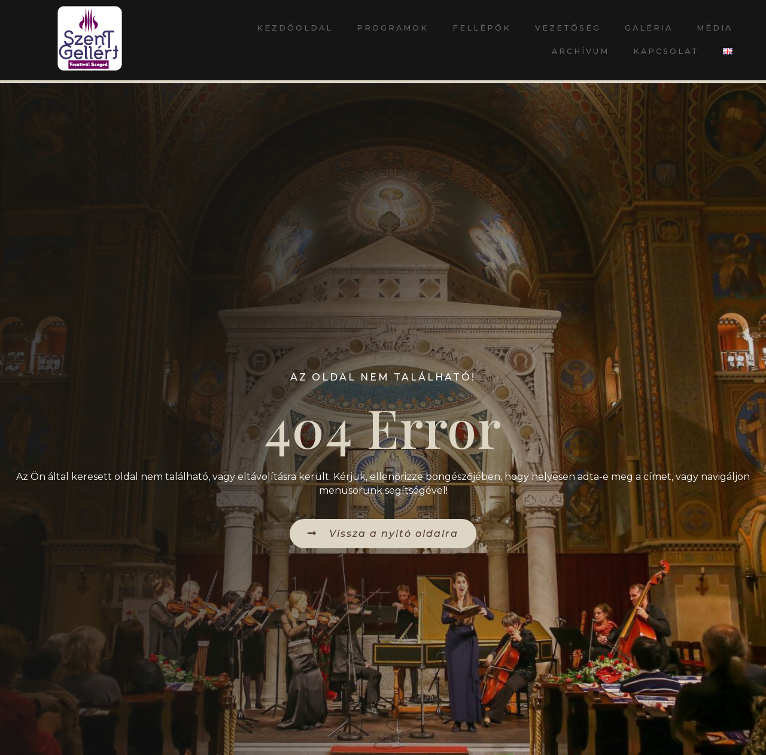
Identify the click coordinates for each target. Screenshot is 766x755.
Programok (392, 27)
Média (714, 27)
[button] (383, 533)
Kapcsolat (666, 51)
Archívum (580, 51)
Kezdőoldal (295, 27)
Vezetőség (568, 27)
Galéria (649, 27)
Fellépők (481, 27)
